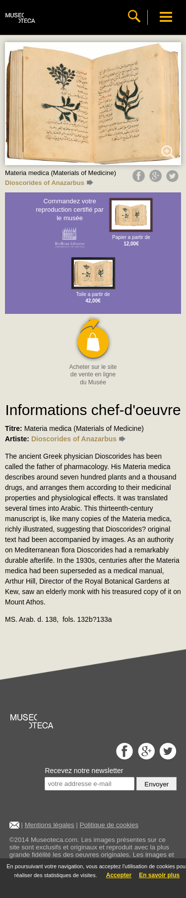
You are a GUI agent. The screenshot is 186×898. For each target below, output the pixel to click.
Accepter (118, 875)
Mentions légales (49, 825)
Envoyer (156, 784)
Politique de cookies (109, 825)
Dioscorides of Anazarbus (49, 182)
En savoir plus (159, 875)
